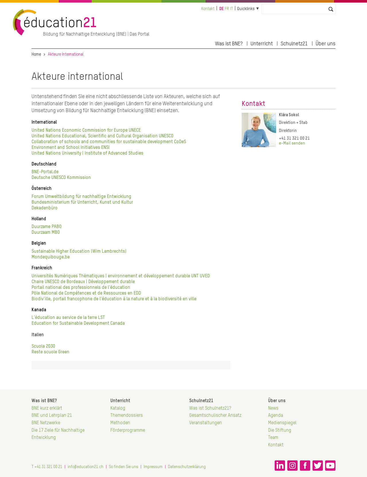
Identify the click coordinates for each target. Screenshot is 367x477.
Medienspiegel (282, 423)
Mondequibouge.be (51, 257)
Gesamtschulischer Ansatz (215, 415)
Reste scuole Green (50, 352)
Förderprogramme (127, 430)
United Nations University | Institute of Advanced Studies (87, 153)
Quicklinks (246, 9)
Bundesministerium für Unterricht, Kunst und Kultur (82, 202)
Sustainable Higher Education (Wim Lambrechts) (79, 251)
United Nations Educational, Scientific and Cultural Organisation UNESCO (102, 136)
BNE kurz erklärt (47, 408)
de (221, 9)
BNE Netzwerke (46, 423)
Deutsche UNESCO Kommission (61, 178)
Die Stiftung (279, 430)
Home (36, 54)
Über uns (325, 43)
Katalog (117, 408)
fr (227, 9)
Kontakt (207, 9)
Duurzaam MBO (46, 232)
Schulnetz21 (294, 43)
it (231, 9)
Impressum (153, 467)
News (273, 408)
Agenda (275, 415)
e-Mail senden (292, 143)
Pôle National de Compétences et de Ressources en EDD (86, 293)
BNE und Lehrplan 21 (52, 415)
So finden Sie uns (123, 467)
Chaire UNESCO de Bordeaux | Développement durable (83, 282)
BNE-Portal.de (45, 172)
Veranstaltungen (205, 423)
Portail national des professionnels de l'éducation (81, 287)
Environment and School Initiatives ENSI (71, 147)
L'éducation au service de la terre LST (69, 318)
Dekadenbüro (45, 208)
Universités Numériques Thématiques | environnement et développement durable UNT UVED (121, 276)
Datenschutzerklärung (187, 467)
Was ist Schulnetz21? (210, 408)
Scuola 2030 (43, 346)
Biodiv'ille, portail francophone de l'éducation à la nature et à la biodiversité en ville (114, 299)
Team (273, 437)
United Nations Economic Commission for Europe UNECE (86, 130)
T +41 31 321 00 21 (47, 467)
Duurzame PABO (47, 227)
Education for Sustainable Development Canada (78, 323)
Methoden (120, 423)
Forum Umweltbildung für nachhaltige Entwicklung (81, 196)
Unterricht (262, 43)
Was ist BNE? (229, 43)
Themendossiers (126, 415)
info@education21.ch (86, 467)
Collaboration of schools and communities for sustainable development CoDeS (109, 142)
